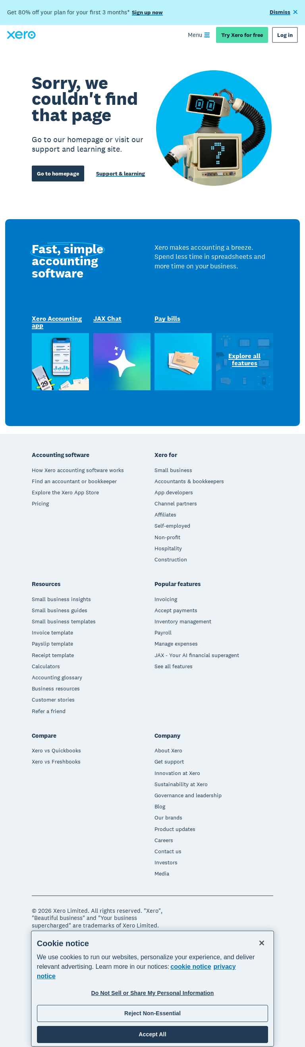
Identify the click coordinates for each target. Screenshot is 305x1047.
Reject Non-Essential (152, 1013)
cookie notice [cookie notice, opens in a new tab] (190, 966)
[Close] (261, 943)
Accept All (152, 1034)
